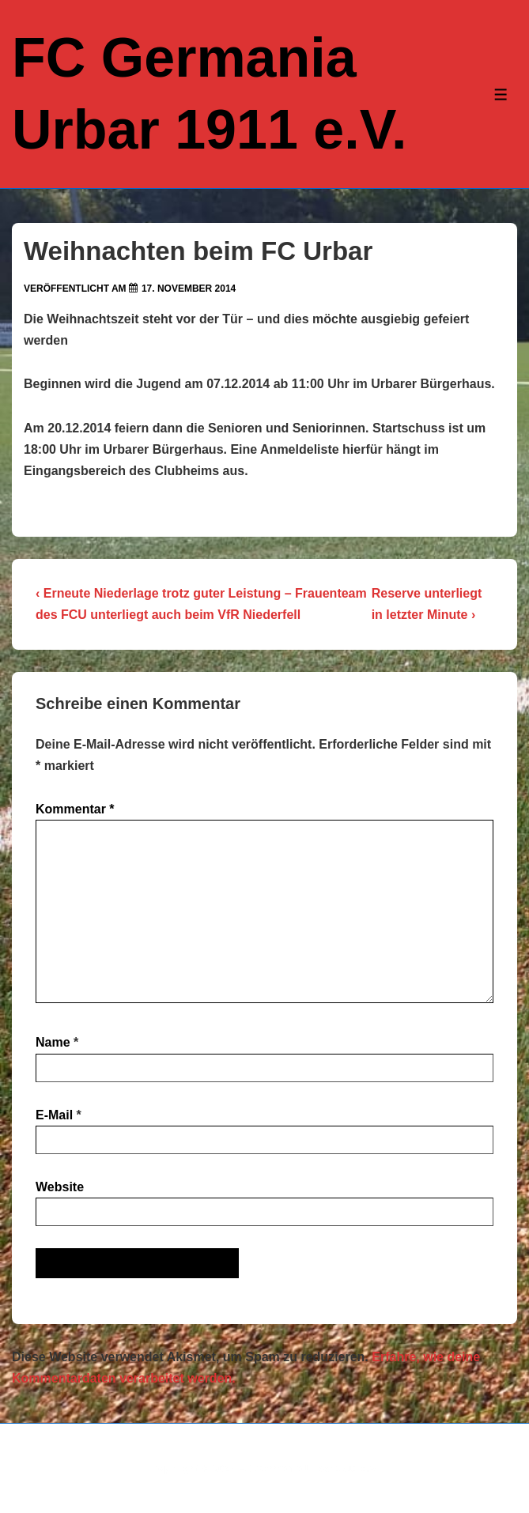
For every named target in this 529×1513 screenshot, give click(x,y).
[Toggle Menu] (501, 94)
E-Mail (54, 1115)
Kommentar (75, 809)
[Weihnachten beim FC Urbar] (189, 288)
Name (53, 1042)
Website (60, 1187)
